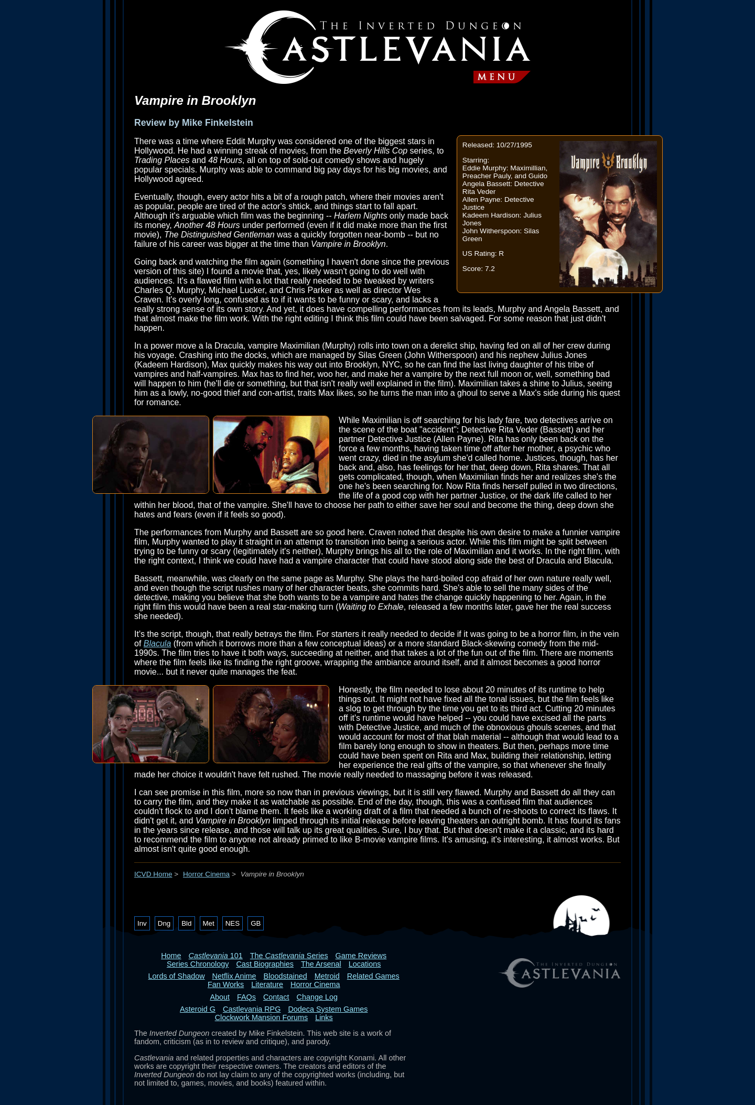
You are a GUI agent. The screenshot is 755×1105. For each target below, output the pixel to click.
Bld (186, 923)
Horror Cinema (206, 874)
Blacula (157, 643)
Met (208, 923)
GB (256, 923)
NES (232, 923)
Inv (142, 923)
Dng (164, 923)
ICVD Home (153, 874)
